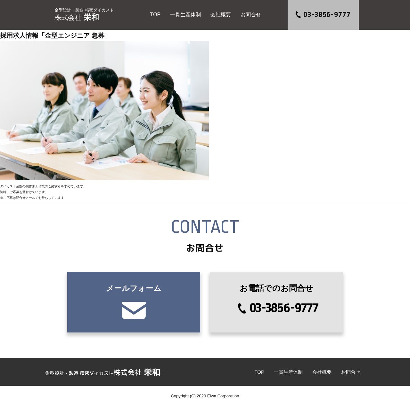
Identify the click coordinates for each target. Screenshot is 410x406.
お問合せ (251, 14)
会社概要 (220, 14)
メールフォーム (134, 301)
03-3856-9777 (327, 15)
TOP (155, 14)
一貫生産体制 (185, 14)
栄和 (84, 14)
